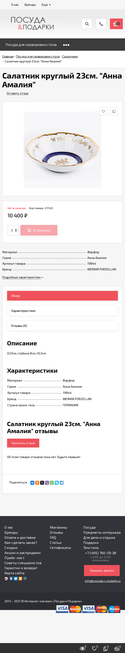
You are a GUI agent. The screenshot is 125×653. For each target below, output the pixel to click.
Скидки (11, 547)
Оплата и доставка (19, 537)
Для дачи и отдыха (99, 537)
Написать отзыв (23, 443)
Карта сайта (14, 573)
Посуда (89, 527)
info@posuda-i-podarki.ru (103, 581)
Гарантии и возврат (20, 568)
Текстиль (91, 547)
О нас (8, 527)
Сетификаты (60, 547)
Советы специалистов (22, 563)
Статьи (55, 542)
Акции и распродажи (22, 552)
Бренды (11, 532)
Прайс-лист (14, 558)
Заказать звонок (102, 570)
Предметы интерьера (102, 532)
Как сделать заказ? (20, 542)
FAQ (53, 537)
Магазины (58, 527)
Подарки (91, 542)
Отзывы (56, 532)
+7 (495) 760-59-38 (100, 553)
